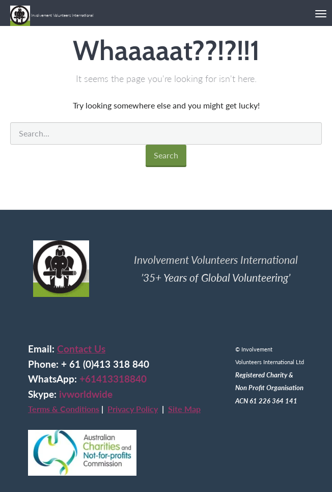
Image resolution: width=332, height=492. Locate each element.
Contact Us (81, 348)
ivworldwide (86, 394)
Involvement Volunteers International (52, 12)
